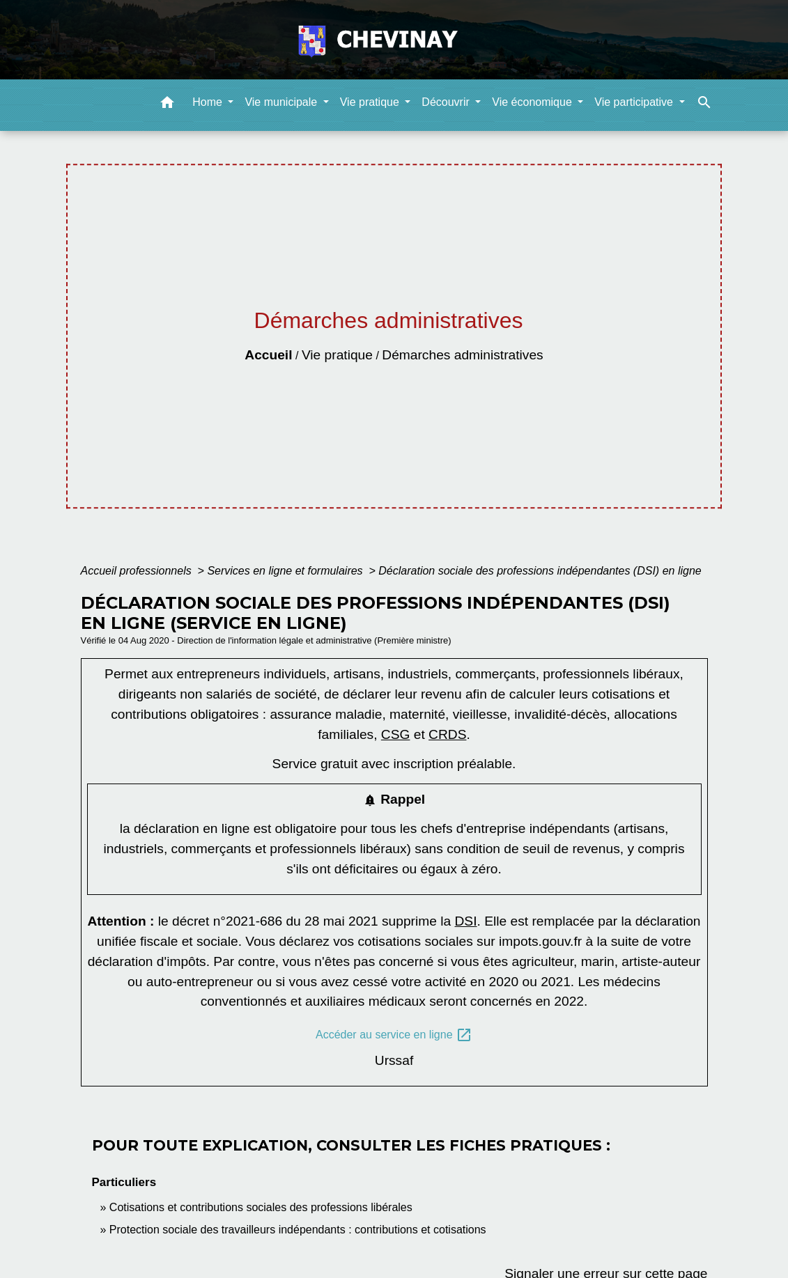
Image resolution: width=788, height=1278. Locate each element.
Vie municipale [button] (282, 102)
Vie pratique (337, 355)
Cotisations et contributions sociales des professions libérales (260, 1207)
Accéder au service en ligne (394, 1035)
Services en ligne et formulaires (286, 571)
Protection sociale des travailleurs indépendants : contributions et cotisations (297, 1230)
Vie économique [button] (533, 102)
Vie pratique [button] (371, 102)
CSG (395, 734)
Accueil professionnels (138, 571)
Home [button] (208, 102)
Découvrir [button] (447, 102)
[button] (167, 104)
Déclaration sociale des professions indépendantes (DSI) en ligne (539, 571)
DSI (466, 921)
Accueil (268, 355)
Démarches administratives (462, 355)
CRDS (447, 734)
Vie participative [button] (635, 102)
